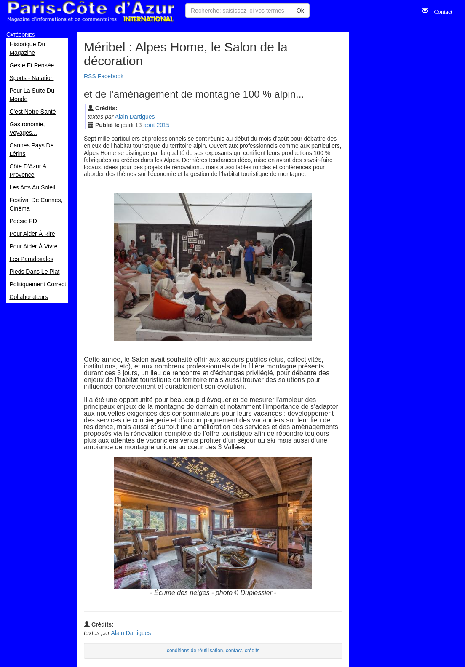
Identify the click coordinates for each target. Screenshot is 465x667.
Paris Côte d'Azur (90, 11)
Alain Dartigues (135, 116)
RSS (90, 76)
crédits (252, 651)
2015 (162, 125)
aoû (149, 125)
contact (234, 651)
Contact (440, 11)
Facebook (110, 76)
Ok (300, 10)
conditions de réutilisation (195, 651)
